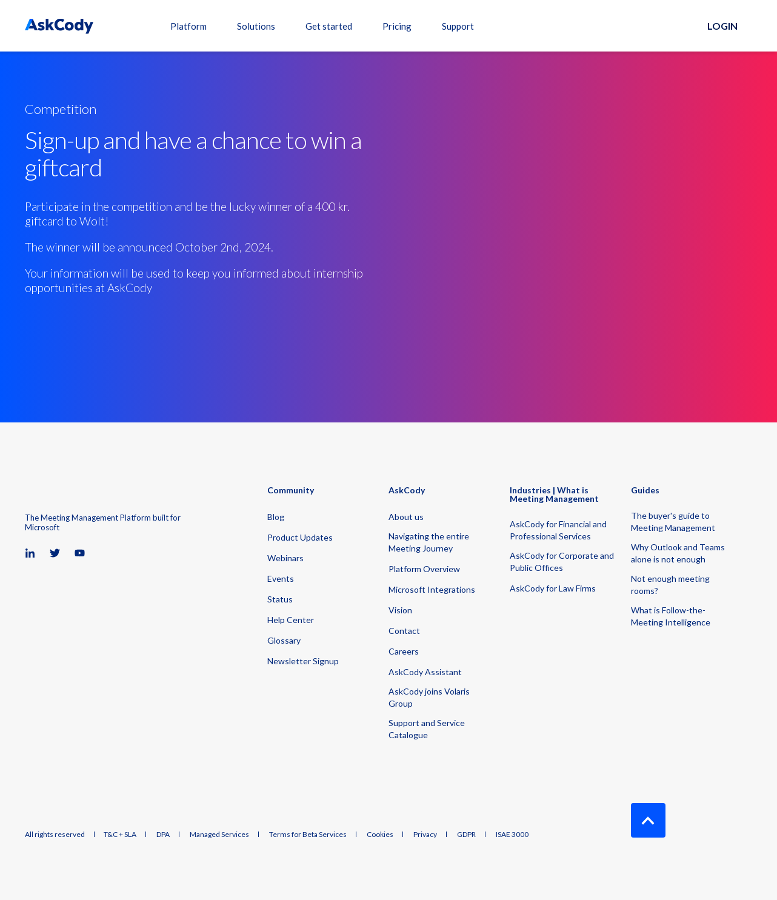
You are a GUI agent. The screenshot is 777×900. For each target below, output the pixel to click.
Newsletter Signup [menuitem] (303, 661)
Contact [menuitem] (404, 630)
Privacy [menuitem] (425, 834)
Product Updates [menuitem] (300, 537)
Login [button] (722, 26)
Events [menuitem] (280, 578)
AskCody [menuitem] (406, 490)
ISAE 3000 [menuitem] (512, 834)
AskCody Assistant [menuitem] (425, 672)
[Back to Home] (59, 26)
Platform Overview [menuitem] (424, 569)
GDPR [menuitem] (466, 834)
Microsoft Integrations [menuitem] (431, 589)
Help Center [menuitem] (290, 620)
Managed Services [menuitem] (219, 834)
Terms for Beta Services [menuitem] (308, 834)
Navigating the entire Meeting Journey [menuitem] (428, 542)
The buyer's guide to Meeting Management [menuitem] (673, 521)
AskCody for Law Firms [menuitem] (553, 588)
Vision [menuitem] (400, 610)
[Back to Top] (648, 820)
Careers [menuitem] (403, 651)
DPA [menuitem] (163, 834)
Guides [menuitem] (645, 490)
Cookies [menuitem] (380, 834)
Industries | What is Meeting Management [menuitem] (554, 495)
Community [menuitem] (290, 490)
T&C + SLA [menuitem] (120, 834)
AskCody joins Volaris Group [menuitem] (429, 697)
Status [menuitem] (280, 599)
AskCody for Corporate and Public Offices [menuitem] (562, 561)
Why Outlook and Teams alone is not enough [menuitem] (678, 553)
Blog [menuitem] (275, 517)
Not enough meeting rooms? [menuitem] (670, 584)
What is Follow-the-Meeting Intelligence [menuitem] (670, 616)
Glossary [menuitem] (284, 640)
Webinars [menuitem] (285, 558)
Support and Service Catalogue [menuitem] (426, 729)
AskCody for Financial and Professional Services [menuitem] (558, 530)
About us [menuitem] (406, 517)
